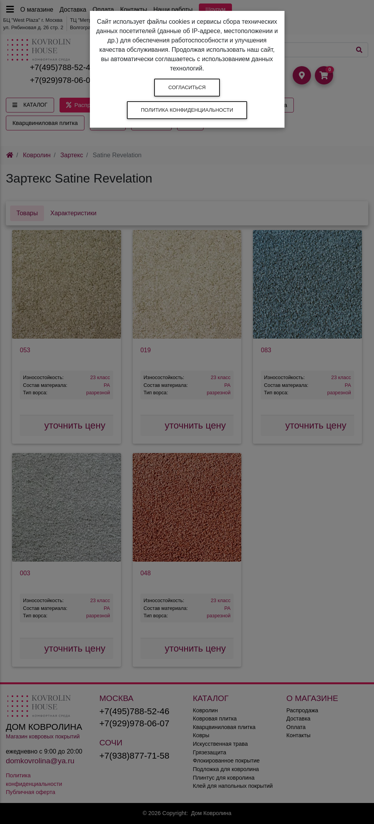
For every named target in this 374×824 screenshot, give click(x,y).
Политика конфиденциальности (187, 110)
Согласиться (187, 87)
